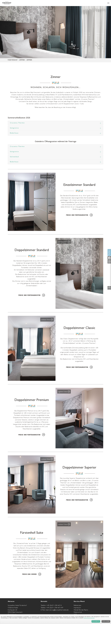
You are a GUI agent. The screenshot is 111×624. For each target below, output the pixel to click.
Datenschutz (78, 612)
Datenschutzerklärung (89, 618)
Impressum (77, 607)
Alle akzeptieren (95, 621)
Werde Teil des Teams (81, 610)
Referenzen (77, 605)
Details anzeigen (106, 621)
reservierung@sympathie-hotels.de (57, 610)
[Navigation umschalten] (108, 3)
